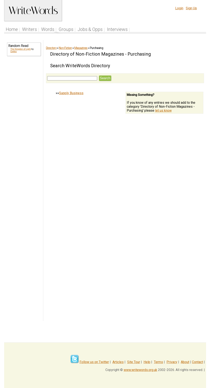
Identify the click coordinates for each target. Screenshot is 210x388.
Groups (66, 29)
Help (147, 362)
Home (12, 29)
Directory (51, 48)
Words (47, 29)
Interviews (117, 29)
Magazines (81, 48)
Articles (118, 362)
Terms (158, 362)
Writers (29, 29)
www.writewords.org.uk (140, 370)
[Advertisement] (23, 126)
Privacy (172, 362)
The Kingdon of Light (20, 49)
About (185, 362)
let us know (163, 110)
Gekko (13, 51)
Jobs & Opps (90, 29)
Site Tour (133, 362)
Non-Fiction (65, 48)
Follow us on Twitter (94, 362)
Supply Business (71, 93)
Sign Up (191, 8)
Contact (197, 362)
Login (179, 8)
